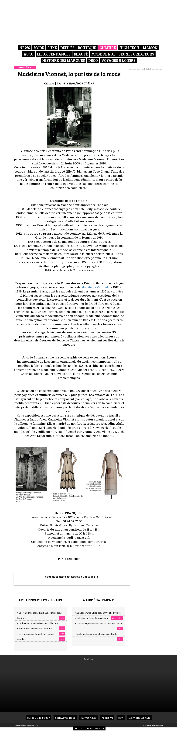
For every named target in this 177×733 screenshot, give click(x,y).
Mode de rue (103, 54)
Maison (150, 47)
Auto (29, 54)
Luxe (52, 47)
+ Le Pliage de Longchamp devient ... (92, 618)
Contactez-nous (65, 717)
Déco (93, 60)
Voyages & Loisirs (118, 60)
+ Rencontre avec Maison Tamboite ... (35, 629)
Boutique (87, 47)
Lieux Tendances (53, 54)
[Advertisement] (150, 118)
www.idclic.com (157, 725)
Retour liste (25, 67)
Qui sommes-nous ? (38, 717)
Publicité (107, 717)
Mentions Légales (139, 717)
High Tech (129, 47)
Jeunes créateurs (136, 54)
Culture (108, 47)
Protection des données (89, 728)
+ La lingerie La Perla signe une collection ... (38, 623)
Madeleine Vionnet (95, 287)
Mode (39, 47)
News (25, 47)
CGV (120, 717)
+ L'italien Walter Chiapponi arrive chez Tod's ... (98, 613)
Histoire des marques (63, 60)
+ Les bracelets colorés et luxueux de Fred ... (96, 634)
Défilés (67, 47)
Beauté (81, 54)
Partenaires (88, 717)
